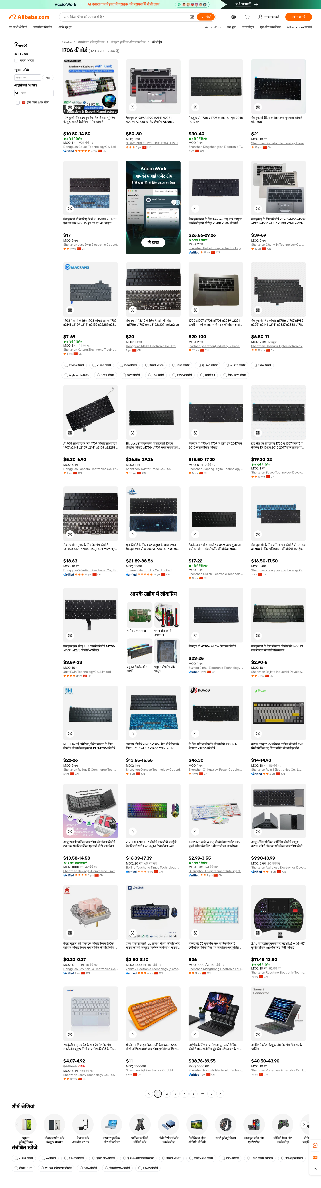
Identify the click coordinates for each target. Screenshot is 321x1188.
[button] (192, 17)
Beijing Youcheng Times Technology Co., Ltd (153, 867)
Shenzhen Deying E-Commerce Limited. (90, 871)
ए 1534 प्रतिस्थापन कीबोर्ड (56, 1168)
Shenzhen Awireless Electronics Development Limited (278, 867)
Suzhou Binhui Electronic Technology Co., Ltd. (216, 667)
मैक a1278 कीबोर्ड (234, 375)
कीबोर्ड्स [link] (157, 42)
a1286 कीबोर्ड (101, 365)
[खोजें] (206, 17)
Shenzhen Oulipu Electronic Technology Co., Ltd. (216, 574)
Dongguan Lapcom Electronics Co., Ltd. (90, 469)
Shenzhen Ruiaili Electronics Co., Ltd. (276, 769)
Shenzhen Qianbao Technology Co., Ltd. (153, 769)
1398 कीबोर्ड (180, 365)
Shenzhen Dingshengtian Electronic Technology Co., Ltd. (216, 146)
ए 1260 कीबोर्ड (207, 365)
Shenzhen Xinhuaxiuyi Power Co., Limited (216, 769)
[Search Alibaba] (125, 16)
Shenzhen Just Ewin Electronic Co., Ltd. (90, 244)
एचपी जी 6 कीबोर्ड (103, 1158)
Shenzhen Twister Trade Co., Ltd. (148, 469)
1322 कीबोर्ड (105, 375)
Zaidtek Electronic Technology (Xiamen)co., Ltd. (153, 969)
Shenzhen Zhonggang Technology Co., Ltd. (278, 570)
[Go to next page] (220, 1094)
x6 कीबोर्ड (48, 1158)
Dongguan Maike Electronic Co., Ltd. (151, 346)
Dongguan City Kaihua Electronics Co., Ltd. (90, 969)
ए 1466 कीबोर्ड (74, 365)
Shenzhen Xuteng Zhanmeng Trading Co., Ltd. (90, 349)
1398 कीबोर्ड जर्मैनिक (260, 1158)
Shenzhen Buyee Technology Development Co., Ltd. (278, 472)
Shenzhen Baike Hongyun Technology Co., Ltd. (216, 248)
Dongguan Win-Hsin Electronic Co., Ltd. (90, 570)
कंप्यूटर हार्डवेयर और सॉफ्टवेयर (128, 42)
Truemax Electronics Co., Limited (148, 570)
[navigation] (34, 568)
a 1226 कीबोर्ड (235, 365)
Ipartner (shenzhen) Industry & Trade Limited (216, 346)
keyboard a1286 (76, 375)
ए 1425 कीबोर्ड (148, 1168)
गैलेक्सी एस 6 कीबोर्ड (117, 1168)
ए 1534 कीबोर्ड (182, 375)
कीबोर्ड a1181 (23, 1168)
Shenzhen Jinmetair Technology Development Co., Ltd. (278, 143)
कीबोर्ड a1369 (154, 365)
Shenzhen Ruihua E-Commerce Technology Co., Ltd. (90, 769)
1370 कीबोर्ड (262, 365)
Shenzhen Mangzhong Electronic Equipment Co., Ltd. (216, 969)
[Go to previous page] (149, 1094)
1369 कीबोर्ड (131, 375)
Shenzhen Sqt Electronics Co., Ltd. (149, 1070)
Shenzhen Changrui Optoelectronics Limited (278, 346)
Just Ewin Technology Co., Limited (87, 671)
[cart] (248, 17)
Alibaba (67, 42)
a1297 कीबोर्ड (23, 1158)
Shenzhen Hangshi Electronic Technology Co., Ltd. (216, 1070)
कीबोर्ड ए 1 (207, 375)
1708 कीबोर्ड (128, 365)
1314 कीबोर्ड (88, 1168)
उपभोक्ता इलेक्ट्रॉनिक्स (91, 42)
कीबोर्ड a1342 (171, 1158)
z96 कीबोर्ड (156, 375)
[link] (315, 1145)
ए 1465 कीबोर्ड (74, 1158)
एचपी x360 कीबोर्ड (201, 1158)
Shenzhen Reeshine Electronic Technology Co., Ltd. (278, 972)
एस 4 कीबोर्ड (230, 1158)
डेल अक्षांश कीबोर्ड (292, 1158)
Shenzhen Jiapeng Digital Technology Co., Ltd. (216, 469)
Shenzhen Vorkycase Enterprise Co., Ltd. (278, 1070)
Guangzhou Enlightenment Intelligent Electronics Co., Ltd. (216, 871)
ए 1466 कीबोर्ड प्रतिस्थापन (138, 1158)
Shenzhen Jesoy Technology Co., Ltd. (89, 1075)
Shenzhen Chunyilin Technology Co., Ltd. (278, 244)
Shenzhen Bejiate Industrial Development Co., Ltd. (278, 671)
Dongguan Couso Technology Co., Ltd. (89, 146)
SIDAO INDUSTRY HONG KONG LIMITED (153, 143)
